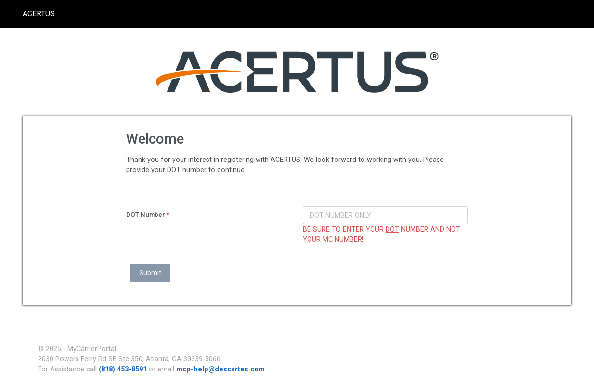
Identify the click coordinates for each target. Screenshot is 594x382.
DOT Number (147, 214)
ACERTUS (39, 13)
